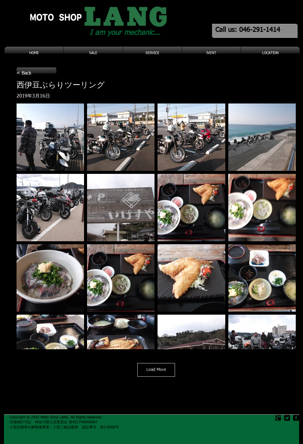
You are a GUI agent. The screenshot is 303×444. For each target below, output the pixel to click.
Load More (156, 370)
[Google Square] (278, 418)
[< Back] (36, 73)
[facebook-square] (296, 418)
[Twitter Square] (287, 418)
